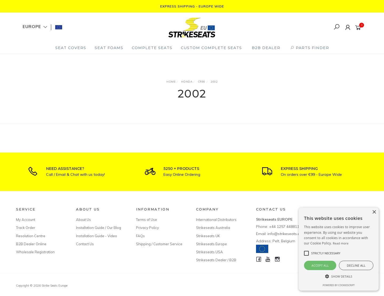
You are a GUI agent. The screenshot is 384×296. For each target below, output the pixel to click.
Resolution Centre (30, 236)
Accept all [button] (320, 265)
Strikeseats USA (209, 252)
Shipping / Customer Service (159, 244)
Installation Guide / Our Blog (98, 227)
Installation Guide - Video (96, 236)
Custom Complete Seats (211, 47)
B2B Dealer (266, 47)
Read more (341, 243)
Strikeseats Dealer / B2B (216, 260)
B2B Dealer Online (31, 244)
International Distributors (216, 219)
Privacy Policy (147, 227)
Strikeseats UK (208, 236)
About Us (83, 219)
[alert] (339, 249)
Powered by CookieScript (339, 285)
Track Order (25, 227)
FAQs (140, 236)
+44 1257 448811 (284, 226)
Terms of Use (146, 219)
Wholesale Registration (35, 252)
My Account (25, 219)
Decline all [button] (356, 265)
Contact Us (85, 244)
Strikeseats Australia (213, 227)
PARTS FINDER (309, 47)
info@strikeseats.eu (284, 233)
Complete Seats (152, 47)
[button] (338, 276)
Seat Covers (70, 47)
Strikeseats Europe (211, 244)
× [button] (374, 212)
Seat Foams (109, 47)
